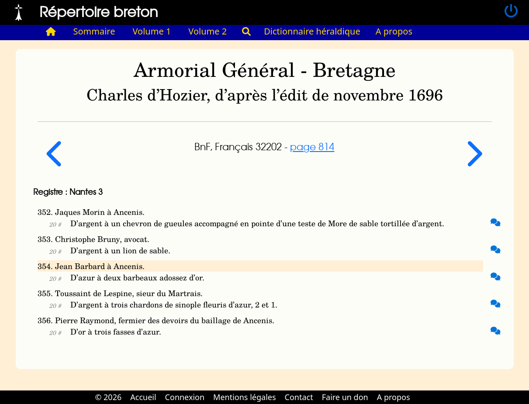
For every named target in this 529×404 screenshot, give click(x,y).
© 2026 (108, 397)
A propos (394, 31)
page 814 (312, 146)
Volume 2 (207, 31)
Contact (299, 397)
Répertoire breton (98, 11)
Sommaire (94, 31)
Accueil (143, 397)
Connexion (185, 397)
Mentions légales (244, 397)
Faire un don (345, 397)
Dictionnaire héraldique (312, 31)
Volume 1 (152, 31)
